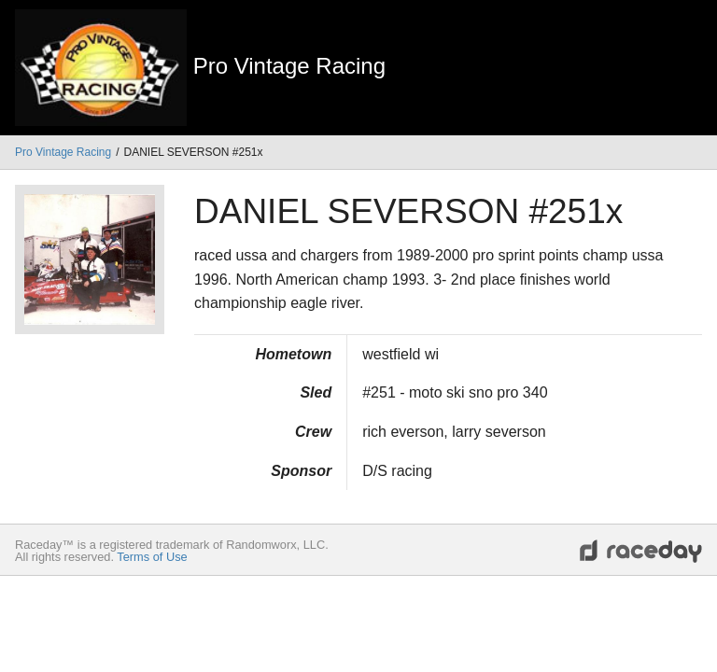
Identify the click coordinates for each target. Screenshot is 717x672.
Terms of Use (152, 557)
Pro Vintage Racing (63, 152)
